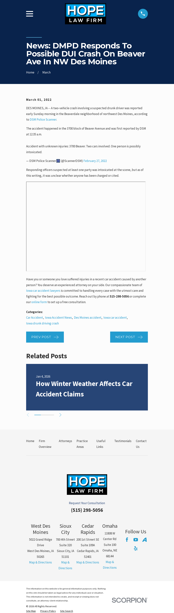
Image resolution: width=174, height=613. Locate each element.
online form (39, 302)
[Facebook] (127, 539)
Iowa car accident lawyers (43, 291)
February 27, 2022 (95, 161)
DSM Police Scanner (43, 119)
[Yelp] (135, 548)
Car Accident (34, 317)
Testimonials (122, 441)
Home (30, 441)
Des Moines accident (87, 317)
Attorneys (65, 441)
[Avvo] (144, 539)
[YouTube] (135, 539)
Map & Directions (40, 562)
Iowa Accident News (58, 317)
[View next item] (62, 415)
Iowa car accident (115, 317)
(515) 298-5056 (87, 510)
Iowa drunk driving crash (42, 323)
